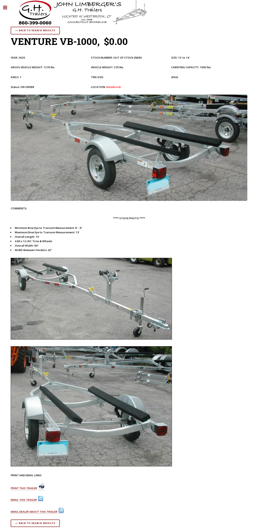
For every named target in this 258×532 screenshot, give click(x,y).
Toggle (7, 7)
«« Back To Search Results (35, 30)
